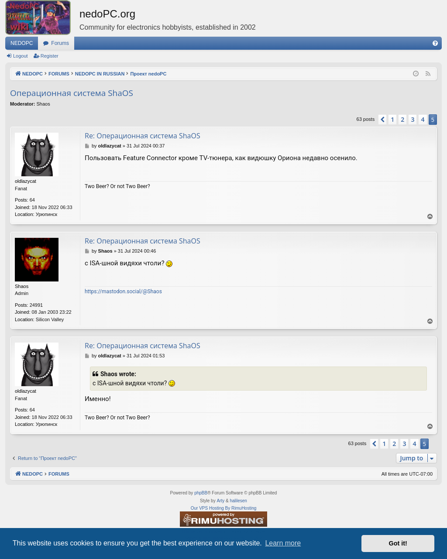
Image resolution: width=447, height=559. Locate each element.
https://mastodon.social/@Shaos (123, 291)
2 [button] (402, 119)
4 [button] (422, 119)
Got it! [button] (398, 543)
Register (49, 55)
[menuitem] (435, 43)
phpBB (200, 492)
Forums (60, 43)
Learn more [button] (283, 543)
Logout (20, 55)
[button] (382, 119)
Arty (220, 500)
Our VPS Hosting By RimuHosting (224, 508)
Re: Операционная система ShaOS (142, 135)
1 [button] (392, 119)
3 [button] (412, 119)
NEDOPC (21, 43)
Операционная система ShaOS (71, 93)
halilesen (238, 500)
